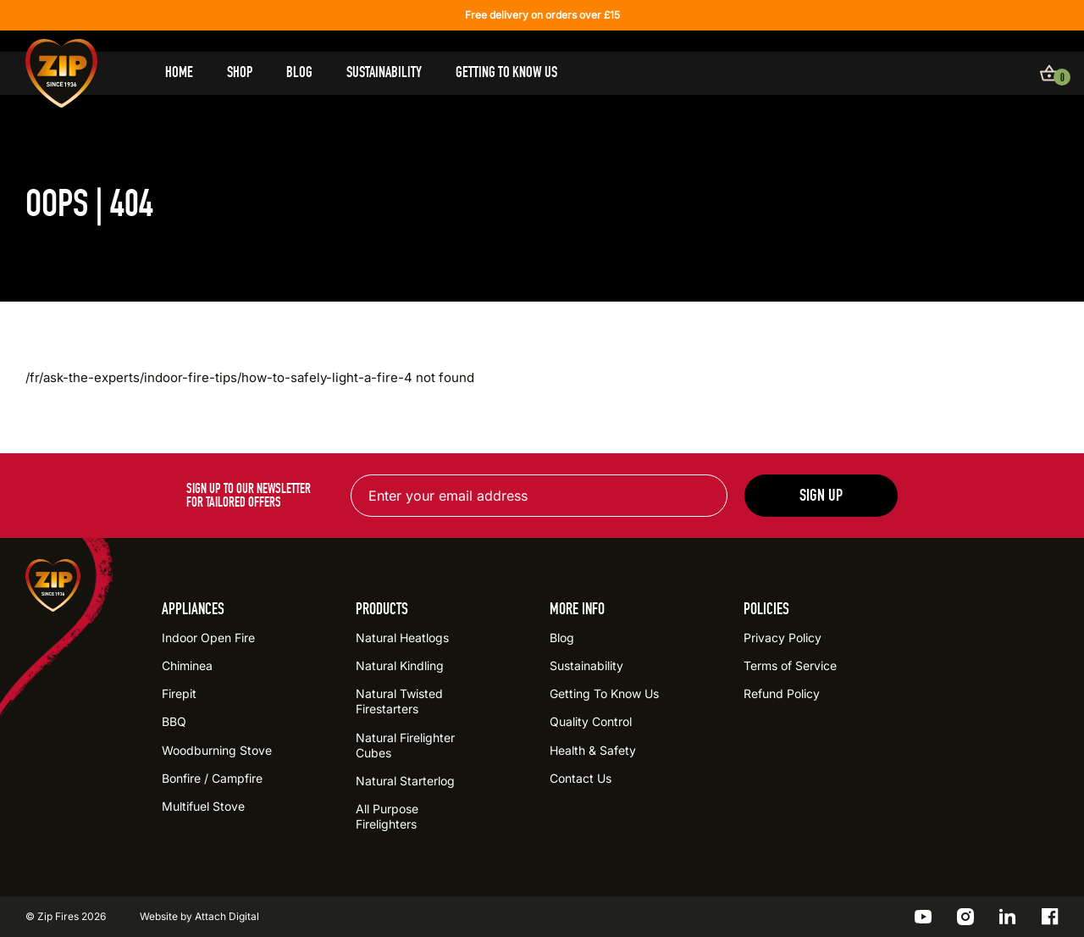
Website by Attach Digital (199, 916)
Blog (299, 72)
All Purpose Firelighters (387, 816)
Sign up (821, 495)
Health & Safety (593, 750)
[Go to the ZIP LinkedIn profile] (1007, 916)
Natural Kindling (400, 665)
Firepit (179, 693)
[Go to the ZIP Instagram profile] (965, 916)
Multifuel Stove (203, 806)
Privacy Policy (782, 637)
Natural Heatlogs (402, 637)
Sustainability (384, 72)
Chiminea (187, 665)
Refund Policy (782, 693)
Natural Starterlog (405, 780)
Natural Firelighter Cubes (405, 745)
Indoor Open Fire (208, 637)
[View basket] (1049, 73)
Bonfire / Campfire (212, 778)
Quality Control (591, 721)
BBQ (174, 721)
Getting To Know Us (506, 72)
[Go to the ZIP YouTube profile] (923, 916)
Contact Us (580, 778)
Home (179, 72)
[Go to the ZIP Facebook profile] (1050, 916)
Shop (239, 72)
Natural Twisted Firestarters (399, 701)
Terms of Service (790, 665)
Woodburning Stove (217, 750)
